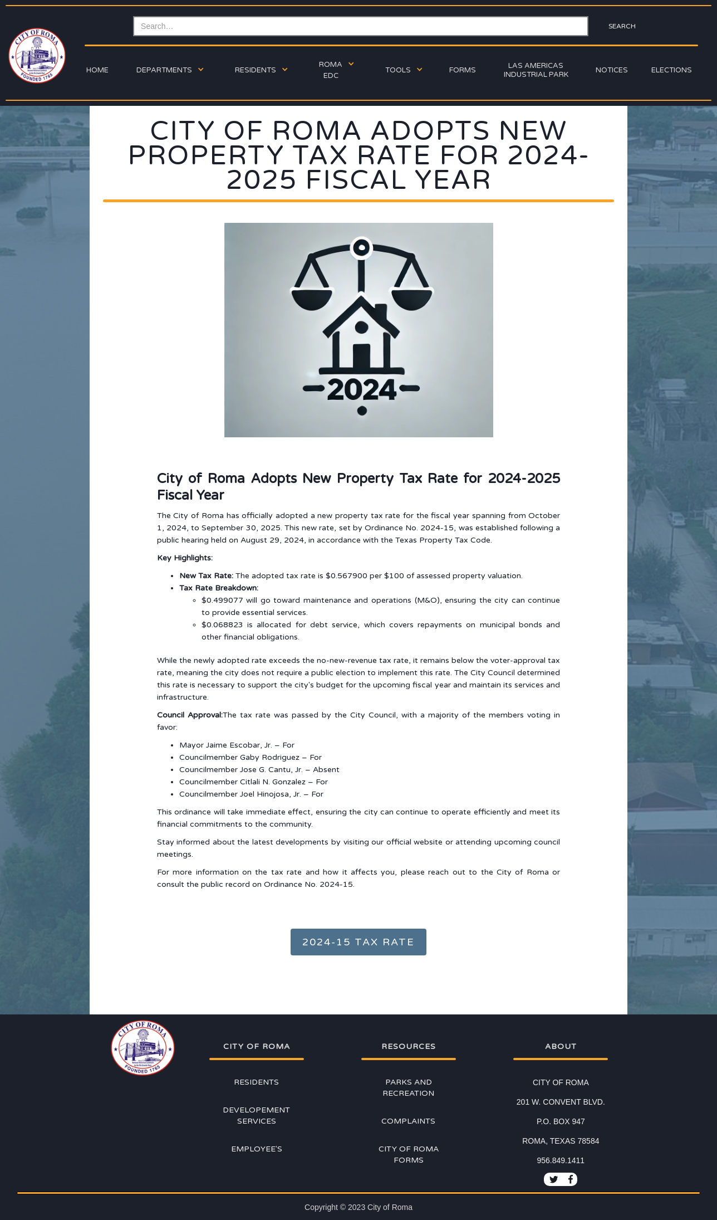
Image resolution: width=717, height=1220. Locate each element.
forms (462, 70)
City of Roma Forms (409, 1154)
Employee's (256, 1149)
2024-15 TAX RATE (358, 942)
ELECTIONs (671, 70)
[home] (36, 56)
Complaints (408, 1121)
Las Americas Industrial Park (536, 70)
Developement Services (256, 1115)
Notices (612, 70)
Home (97, 70)
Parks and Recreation (408, 1087)
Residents (256, 1082)
